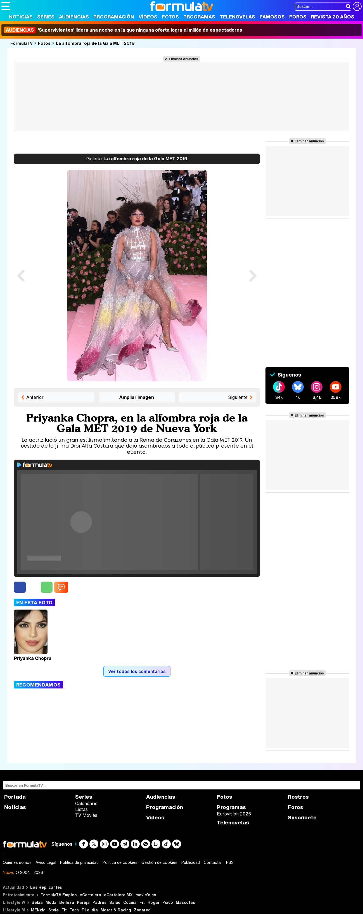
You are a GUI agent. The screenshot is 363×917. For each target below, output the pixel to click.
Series (45, 16)
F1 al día (90, 910)
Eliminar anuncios (183, 58)
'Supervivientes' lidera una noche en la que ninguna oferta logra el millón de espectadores (123, 30)
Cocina (130, 902)
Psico (167, 902)
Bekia (37, 902)
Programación (113, 16)
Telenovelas (237, 16)
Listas (81, 809)
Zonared (142, 910)
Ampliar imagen (136, 397)
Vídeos (148, 16)
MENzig (38, 910)
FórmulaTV (21, 43)
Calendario (86, 803)
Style (53, 910)
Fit (142, 902)
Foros (298, 16)
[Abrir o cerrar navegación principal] (5, 6)
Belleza (66, 902)
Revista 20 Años (332, 16)
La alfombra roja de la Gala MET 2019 (95, 43)
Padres (99, 902)
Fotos (170, 16)
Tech (74, 910)
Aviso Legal (45, 862)
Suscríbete (302, 817)
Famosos (272, 16)
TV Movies (86, 815)
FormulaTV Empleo (59, 895)
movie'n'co (146, 895)
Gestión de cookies (159, 862)
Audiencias (74, 16)
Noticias (21, 16)
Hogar (154, 902)
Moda (51, 902)
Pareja (83, 902)
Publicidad (190, 862)
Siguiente (238, 397)
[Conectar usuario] (357, 6)
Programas (199, 16)
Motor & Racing (116, 910)
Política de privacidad (79, 862)
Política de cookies (120, 862)
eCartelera (90, 895)
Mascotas (185, 902)
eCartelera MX (118, 895)
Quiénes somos (17, 862)
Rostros (298, 797)
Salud (114, 902)
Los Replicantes (46, 887)
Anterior (35, 397)
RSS (230, 862)
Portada (15, 797)
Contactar (213, 862)
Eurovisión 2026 (234, 813)
